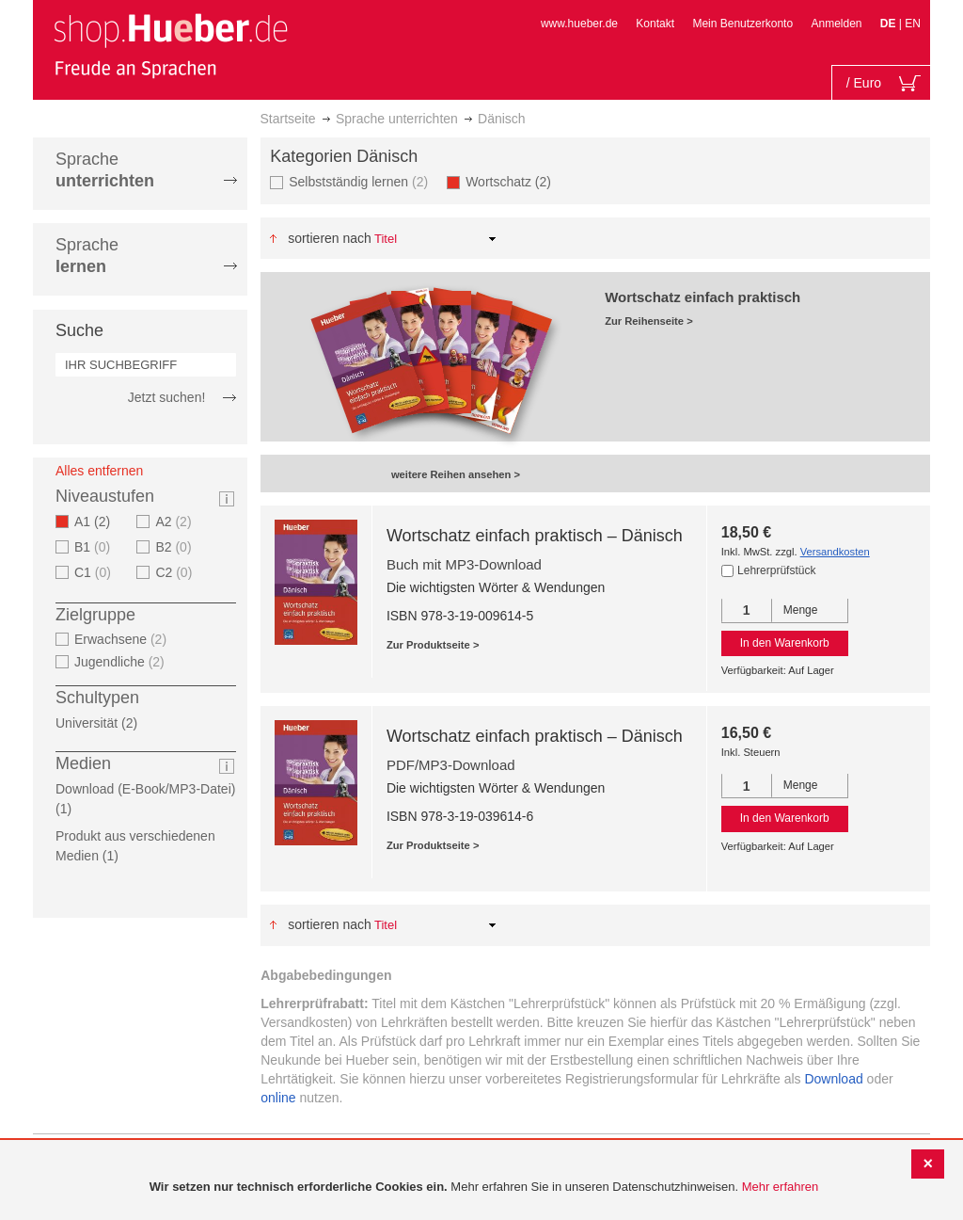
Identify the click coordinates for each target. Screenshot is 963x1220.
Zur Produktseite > (433, 644)
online (277, 1097)
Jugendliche (121, 661)
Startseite (288, 118)
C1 (95, 572)
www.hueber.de (579, 23)
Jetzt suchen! (167, 397)
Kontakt (655, 23)
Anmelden (836, 23)
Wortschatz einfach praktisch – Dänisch (535, 535)
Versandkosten (835, 551)
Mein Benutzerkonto (742, 23)
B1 (94, 546)
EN (913, 23)
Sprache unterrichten (397, 118)
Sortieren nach (329, 238)
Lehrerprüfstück (776, 570)
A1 (97, 521)
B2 (175, 546)
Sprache (104, 170)
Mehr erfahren (780, 1187)
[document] (484, 1187)
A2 (175, 521)
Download (833, 1078)
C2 (176, 572)
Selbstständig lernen (361, 181)
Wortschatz (514, 181)
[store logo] (170, 45)
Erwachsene (122, 639)
